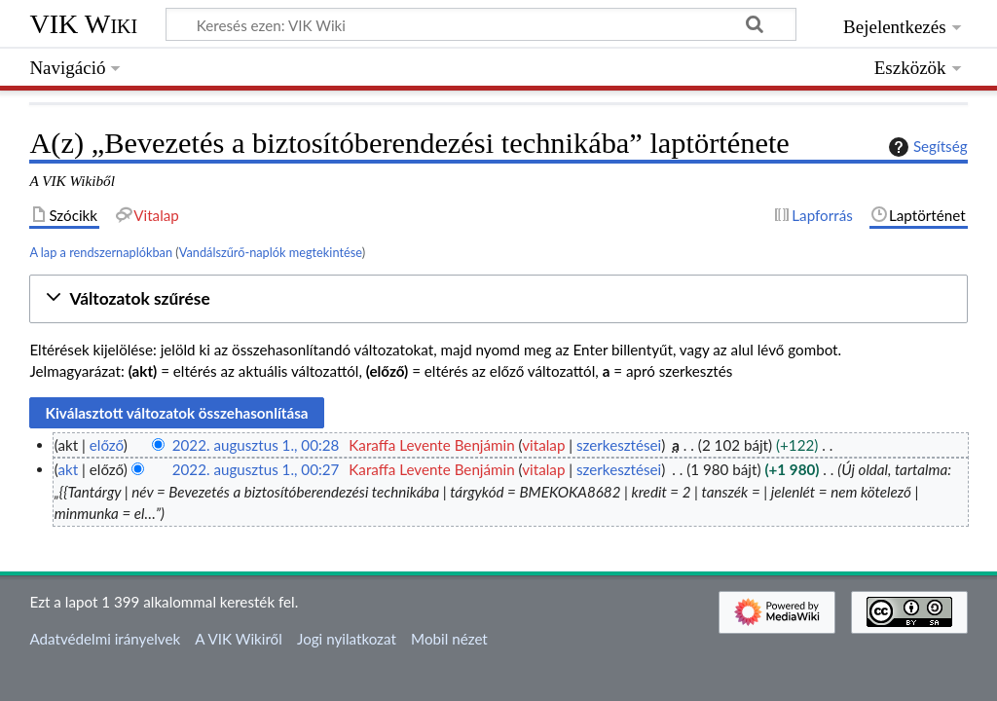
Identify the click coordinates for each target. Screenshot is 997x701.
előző (107, 445)
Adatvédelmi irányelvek (104, 638)
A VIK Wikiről (238, 638)
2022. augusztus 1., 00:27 (256, 469)
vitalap (543, 445)
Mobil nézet (449, 638)
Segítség (926, 147)
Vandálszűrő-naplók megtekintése (270, 252)
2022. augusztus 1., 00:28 (256, 445)
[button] (498, 299)
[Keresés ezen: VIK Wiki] (480, 24)
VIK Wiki (83, 24)
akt (67, 469)
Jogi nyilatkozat (346, 638)
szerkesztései (618, 445)
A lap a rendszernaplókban (100, 252)
